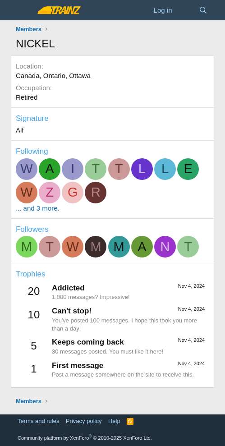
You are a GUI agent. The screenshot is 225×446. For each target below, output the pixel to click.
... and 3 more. (38, 208)
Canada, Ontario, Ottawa (53, 75)
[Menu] (23, 10)
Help (114, 421)
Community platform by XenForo (85, 438)
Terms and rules (38, 421)
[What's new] (185, 10)
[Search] (203, 10)
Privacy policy (83, 421)
